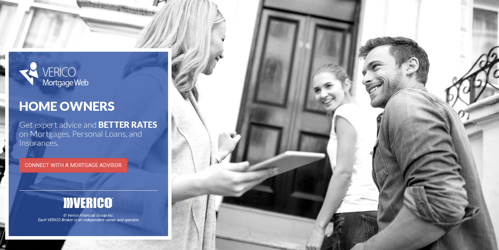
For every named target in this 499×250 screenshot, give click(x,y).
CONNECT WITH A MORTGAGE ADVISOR (73, 165)
